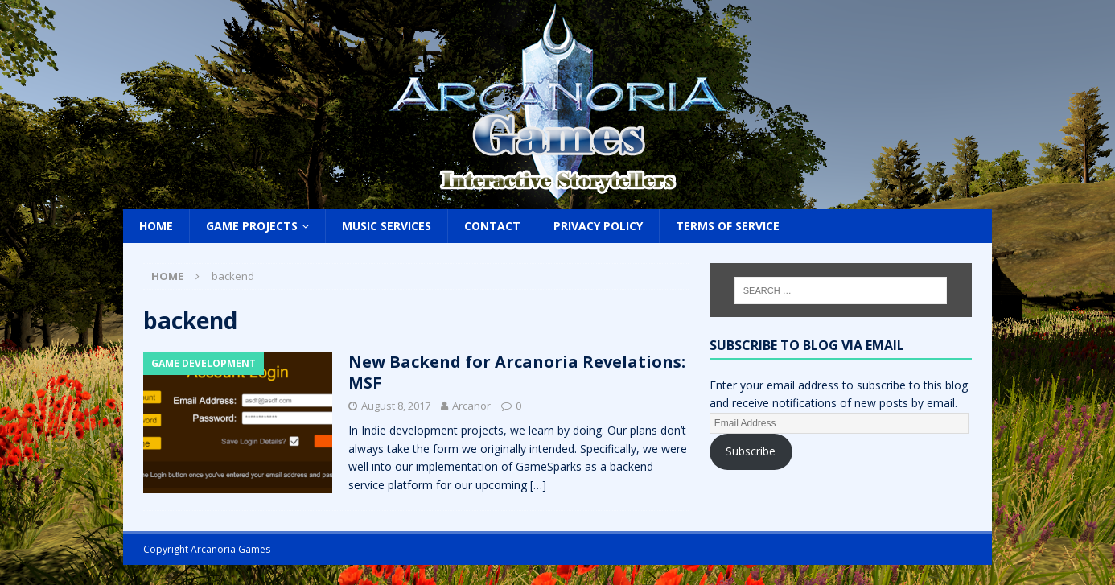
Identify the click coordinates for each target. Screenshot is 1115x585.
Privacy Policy (598, 225)
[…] (538, 484)
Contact (492, 225)
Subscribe (751, 451)
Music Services (386, 225)
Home (156, 225)
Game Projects (252, 225)
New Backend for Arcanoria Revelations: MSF (516, 372)
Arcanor (471, 405)
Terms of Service (728, 225)
